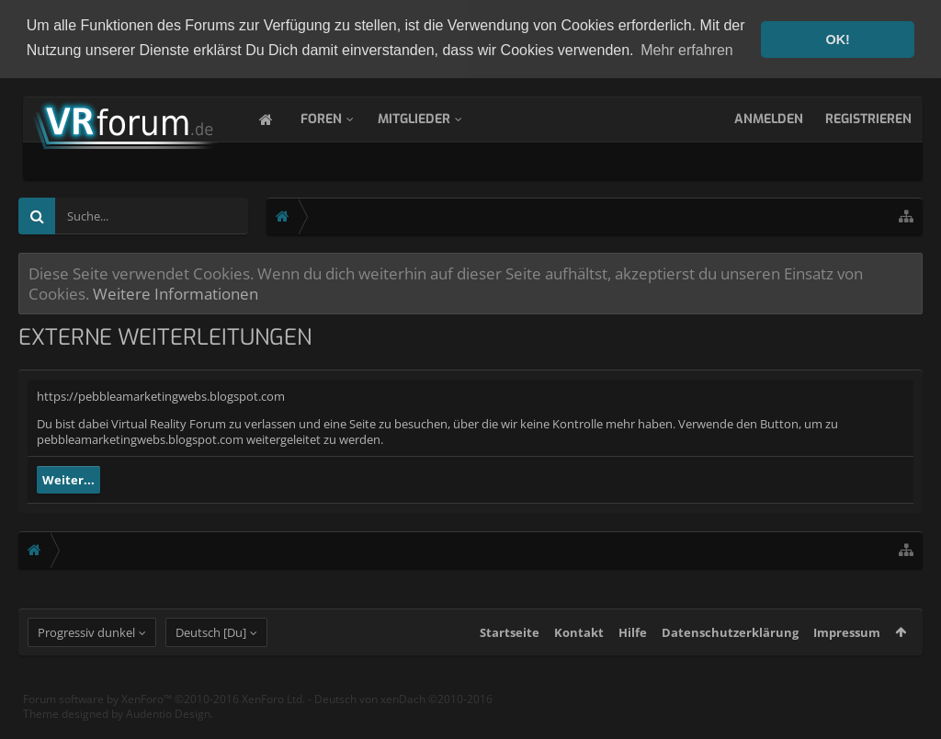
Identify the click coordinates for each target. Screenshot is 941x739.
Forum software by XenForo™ (164, 715)
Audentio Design (168, 729)
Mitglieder (432, 118)
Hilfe (632, 649)
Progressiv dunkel (86, 649)
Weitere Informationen (175, 292)
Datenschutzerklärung (730, 649)
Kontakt (579, 649)
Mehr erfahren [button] (687, 50)
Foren (339, 118)
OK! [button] (837, 39)
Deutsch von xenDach (403, 715)
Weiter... (68, 479)
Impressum (846, 649)
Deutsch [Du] (211, 649)
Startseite (509, 649)
